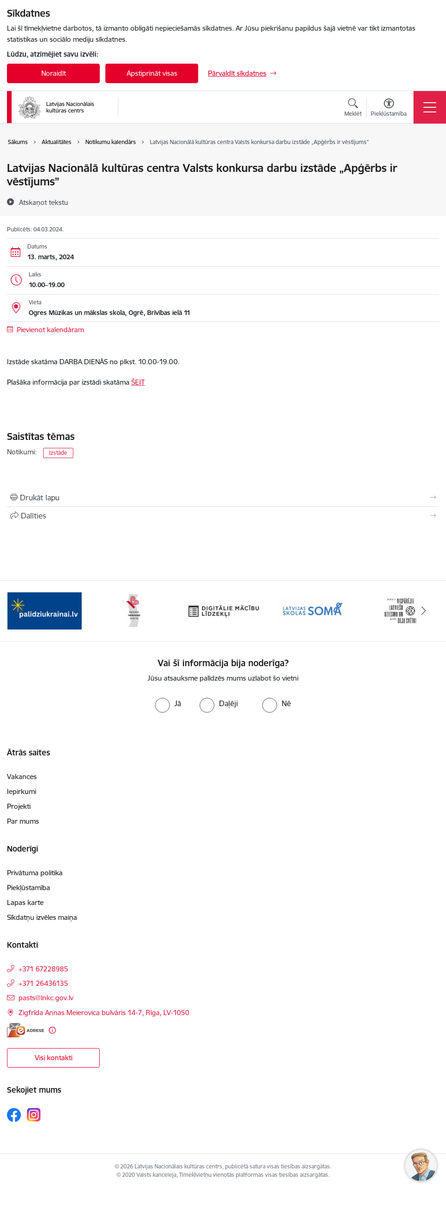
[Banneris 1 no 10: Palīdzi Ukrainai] (44, 610)
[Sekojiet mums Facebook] (14, 1115)
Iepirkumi (21, 791)
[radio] (168, 703)
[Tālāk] (423, 611)
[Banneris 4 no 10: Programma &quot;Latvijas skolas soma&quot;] (312, 610)
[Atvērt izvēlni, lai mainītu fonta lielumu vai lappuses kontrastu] (388, 109)
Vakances (22, 776)
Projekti (19, 806)
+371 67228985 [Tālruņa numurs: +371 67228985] (43, 968)
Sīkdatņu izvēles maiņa (42, 917)
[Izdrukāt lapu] (223, 497)
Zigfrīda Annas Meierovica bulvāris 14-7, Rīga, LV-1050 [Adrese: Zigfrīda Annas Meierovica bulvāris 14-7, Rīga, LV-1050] (104, 1012)
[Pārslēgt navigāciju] (430, 107)
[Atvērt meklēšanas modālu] (353, 109)
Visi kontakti (53, 1057)
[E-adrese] (25, 1030)
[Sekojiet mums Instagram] (34, 1114)
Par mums (23, 821)
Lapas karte (25, 902)
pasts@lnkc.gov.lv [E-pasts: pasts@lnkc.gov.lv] (46, 997)
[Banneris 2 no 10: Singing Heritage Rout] (133, 610)
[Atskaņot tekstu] (43, 202)
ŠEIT (138, 382)
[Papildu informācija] (52, 1030)
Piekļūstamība (28, 887)
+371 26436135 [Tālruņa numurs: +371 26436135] (43, 983)
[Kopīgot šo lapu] (223, 516)
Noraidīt (53, 73)
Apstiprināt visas (152, 73)
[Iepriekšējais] (22, 611)
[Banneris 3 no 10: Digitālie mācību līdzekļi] (222, 610)
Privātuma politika (35, 872)
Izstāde (58, 452)
